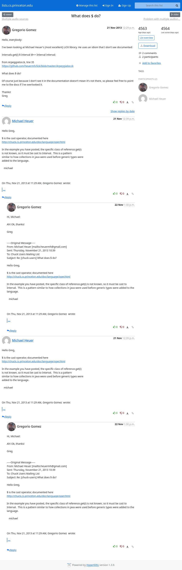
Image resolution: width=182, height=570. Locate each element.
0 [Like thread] (115, 102)
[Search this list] (154, 5)
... (4, 189)
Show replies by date (123, 111)
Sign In (108, 5)
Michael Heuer (23, 121)
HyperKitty (92, 565)
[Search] (177, 5)
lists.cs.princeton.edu (17, 5)
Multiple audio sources (15, 19)
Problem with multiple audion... (161, 19)
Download (147, 45)
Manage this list (87, 5)
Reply (7, 105)
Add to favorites (149, 63)
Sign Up (124, 5)
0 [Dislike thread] (122, 102)
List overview (146, 37)
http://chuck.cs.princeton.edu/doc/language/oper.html (33, 142)
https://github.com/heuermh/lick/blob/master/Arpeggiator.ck (37, 66)
